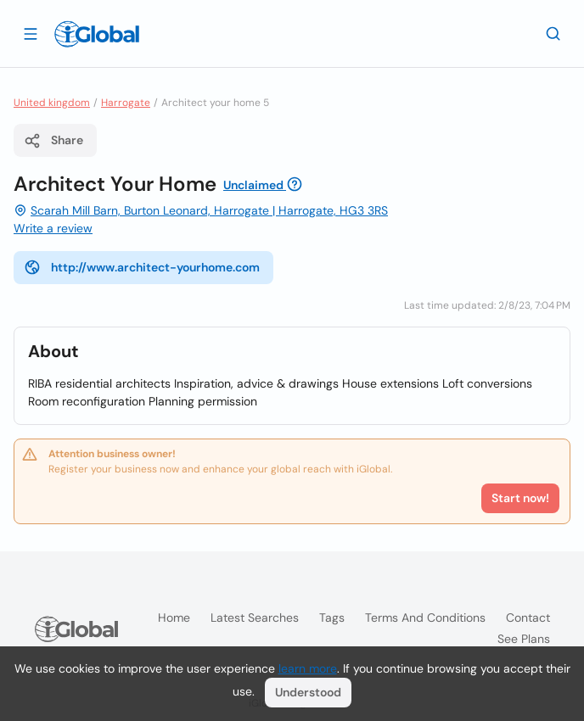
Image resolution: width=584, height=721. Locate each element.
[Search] (553, 33)
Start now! (520, 498)
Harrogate (125, 102)
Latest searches (255, 617)
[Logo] (96, 34)
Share (53, 140)
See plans (523, 638)
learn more (307, 668)
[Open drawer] (31, 33)
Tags (332, 617)
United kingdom (52, 102)
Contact (528, 617)
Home (174, 617)
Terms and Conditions (425, 617)
